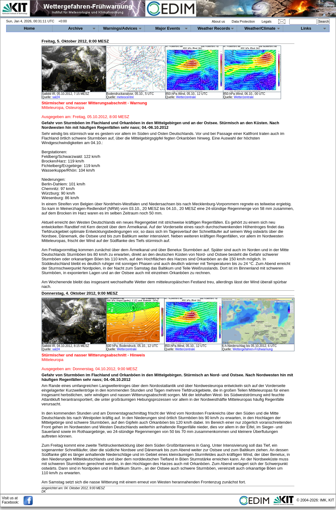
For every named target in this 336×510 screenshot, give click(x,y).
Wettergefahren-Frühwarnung (252, 349)
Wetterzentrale (186, 97)
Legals (266, 21)
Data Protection (243, 21)
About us (218, 21)
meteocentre (125, 97)
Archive (75, 28)
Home (29, 28)
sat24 (56, 97)
